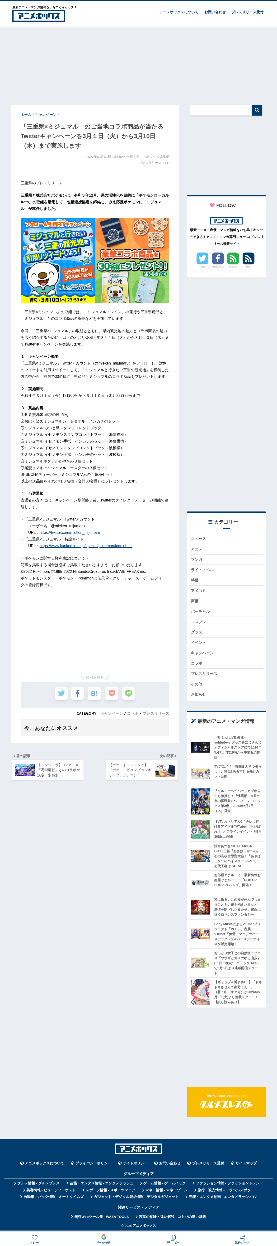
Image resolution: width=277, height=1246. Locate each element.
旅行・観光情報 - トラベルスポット (225, 1193)
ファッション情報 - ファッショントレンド (229, 1186)
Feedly (233, 266)
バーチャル (201, 612)
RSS (248, 266)
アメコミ (199, 591)
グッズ (197, 633)
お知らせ (199, 697)
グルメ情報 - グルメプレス (38, 1186)
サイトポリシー (135, 1166)
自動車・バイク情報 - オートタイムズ (53, 1199)
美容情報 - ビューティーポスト (51, 1193)
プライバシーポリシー (93, 1166)
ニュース (199, 538)
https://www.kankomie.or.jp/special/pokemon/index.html (86, 546)
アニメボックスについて (178, 12)
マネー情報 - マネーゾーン (166, 1193)
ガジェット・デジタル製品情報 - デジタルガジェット (136, 1199)
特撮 (195, 581)
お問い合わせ (215, 12)
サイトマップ (246, 1166)
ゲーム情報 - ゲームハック (164, 1186)
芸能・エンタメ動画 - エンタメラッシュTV (223, 1199)
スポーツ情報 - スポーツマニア (110, 1193)
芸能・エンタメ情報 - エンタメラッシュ (101, 1186)
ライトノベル (203, 570)
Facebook (218, 266)
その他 (197, 686)
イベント (199, 644)
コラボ (132, 713)
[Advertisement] (138, 63)
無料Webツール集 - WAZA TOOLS (101, 1219)
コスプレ (199, 623)
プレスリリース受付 (247, 12)
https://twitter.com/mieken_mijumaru (70, 533)
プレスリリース (156, 713)
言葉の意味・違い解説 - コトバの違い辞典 (172, 1219)
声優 (195, 602)
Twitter (202, 266)
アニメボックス (144, 1228)
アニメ (197, 549)
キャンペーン (111, 713)
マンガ (197, 560)
